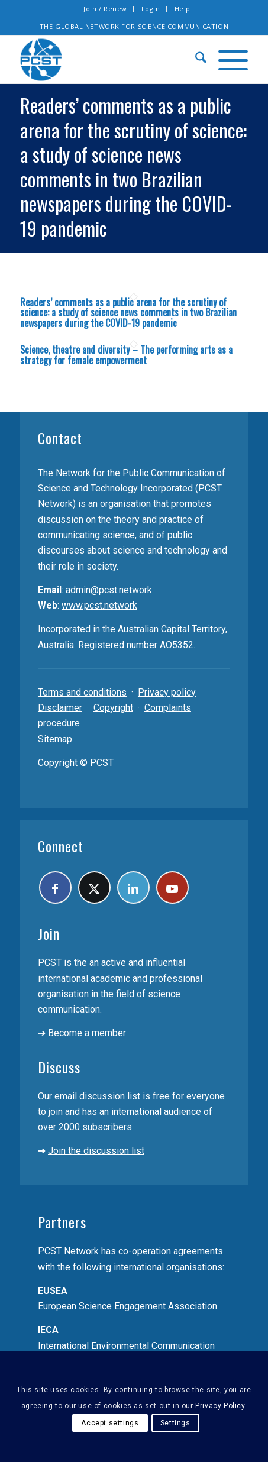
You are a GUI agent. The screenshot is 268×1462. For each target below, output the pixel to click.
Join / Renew (105, 8)
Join (49, 933)
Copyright (113, 707)
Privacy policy (167, 692)
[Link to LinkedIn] (133, 887)
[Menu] (227, 59)
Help (182, 8)
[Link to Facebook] (55, 887)
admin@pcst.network (109, 590)
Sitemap (55, 739)
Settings (175, 1423)
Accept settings (109, 1423)
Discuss (59, 1067)
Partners (62, 1222)
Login (150, 8)
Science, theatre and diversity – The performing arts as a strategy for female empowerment (126, 354)
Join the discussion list (96, 1150)
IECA (48, 1329)
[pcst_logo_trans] (111, 59)
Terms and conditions (82, 692)
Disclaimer (60, 707)
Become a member (87, 1033)
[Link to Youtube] (172, 887)
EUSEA (52, 1290)
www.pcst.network (99, 605)
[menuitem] (106, 9)
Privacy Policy (219, 1406)
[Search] (194, 59)
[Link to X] (94, 887)
